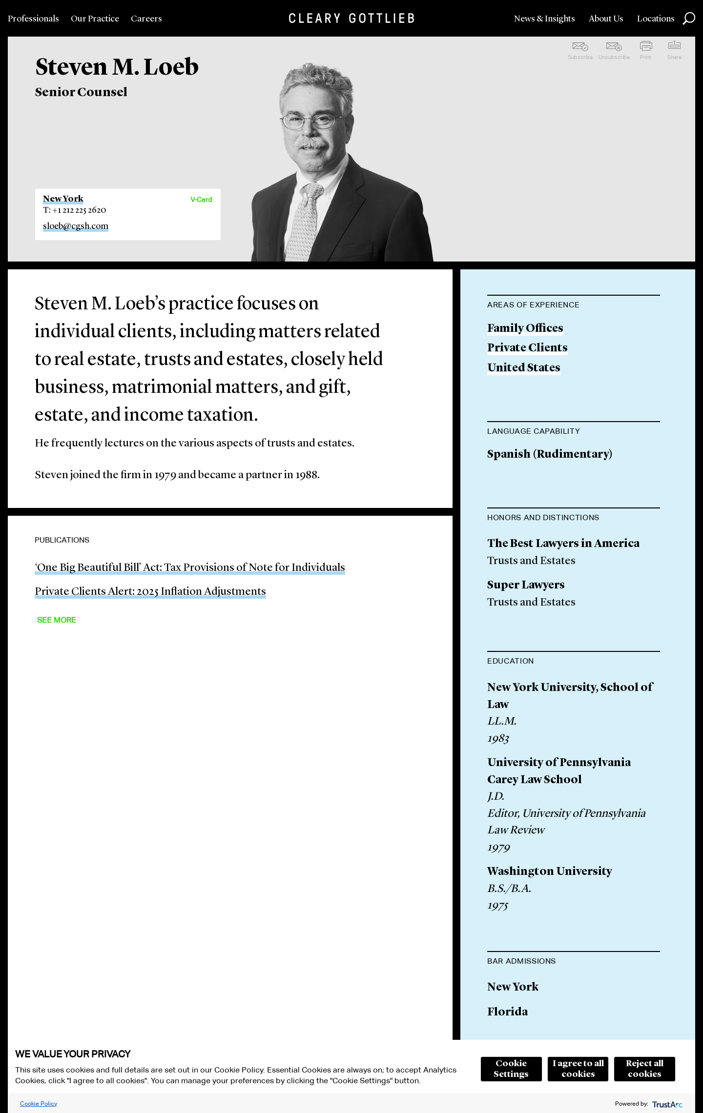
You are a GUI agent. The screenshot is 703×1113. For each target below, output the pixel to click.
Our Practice (95, 19)
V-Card (201, 199)
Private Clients (527, 348)
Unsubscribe (614, 57)
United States (523, 368)
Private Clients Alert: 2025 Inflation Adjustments (150, 592)
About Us (606, 19)
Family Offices (525, 329)
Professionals (33, 19)
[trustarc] (666, 1103)
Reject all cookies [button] (644, 1069)
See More (56, 620)
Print (645, 57)
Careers (146, 19)
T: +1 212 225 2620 (74, 210)
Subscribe (580, 57)
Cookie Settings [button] (511, 1069)
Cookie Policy (38, 1103)
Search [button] (688, 18)
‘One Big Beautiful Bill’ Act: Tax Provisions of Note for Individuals (190, 568)
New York (63, 199)
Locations (656, 19)
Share (674, 57)
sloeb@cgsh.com (75, 226)
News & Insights (544, 19)
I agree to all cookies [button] (578, 1069)
